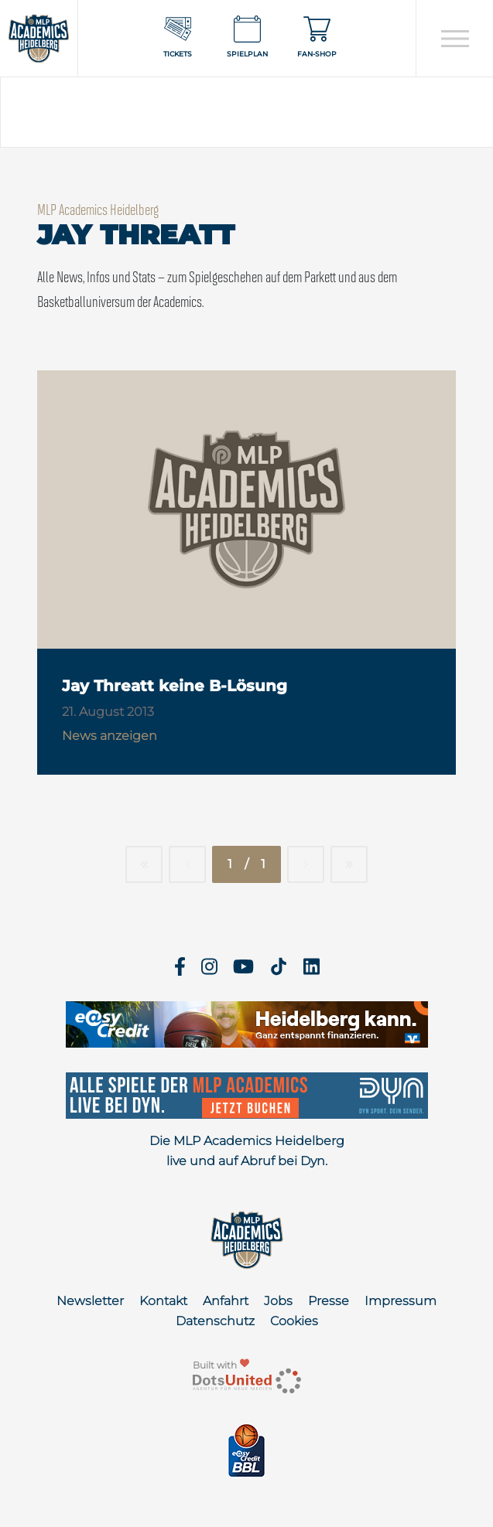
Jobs (278, 1301)
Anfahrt (225, 1301)
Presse (328, 1301)
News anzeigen (109, 735)
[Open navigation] (454, 38)
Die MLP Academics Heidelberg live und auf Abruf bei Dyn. (246, 1150)
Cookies (294, 1321)
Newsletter (90, 1301)
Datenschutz (215, 1321)
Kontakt (163, 1301)
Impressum (401, 1301)
